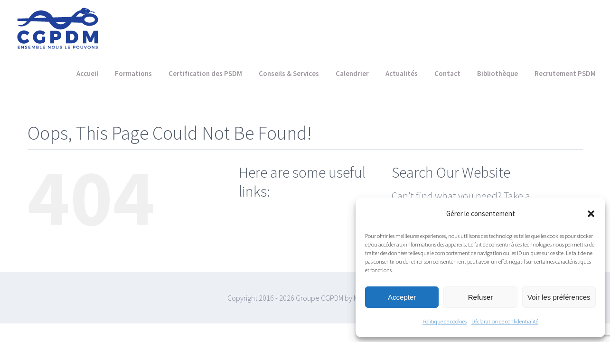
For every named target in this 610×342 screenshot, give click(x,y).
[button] (591, 213)
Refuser (480, 297)
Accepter (402, 297)
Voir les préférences (559, 297)
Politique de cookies (444, 321)
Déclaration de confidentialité (504, 321)
